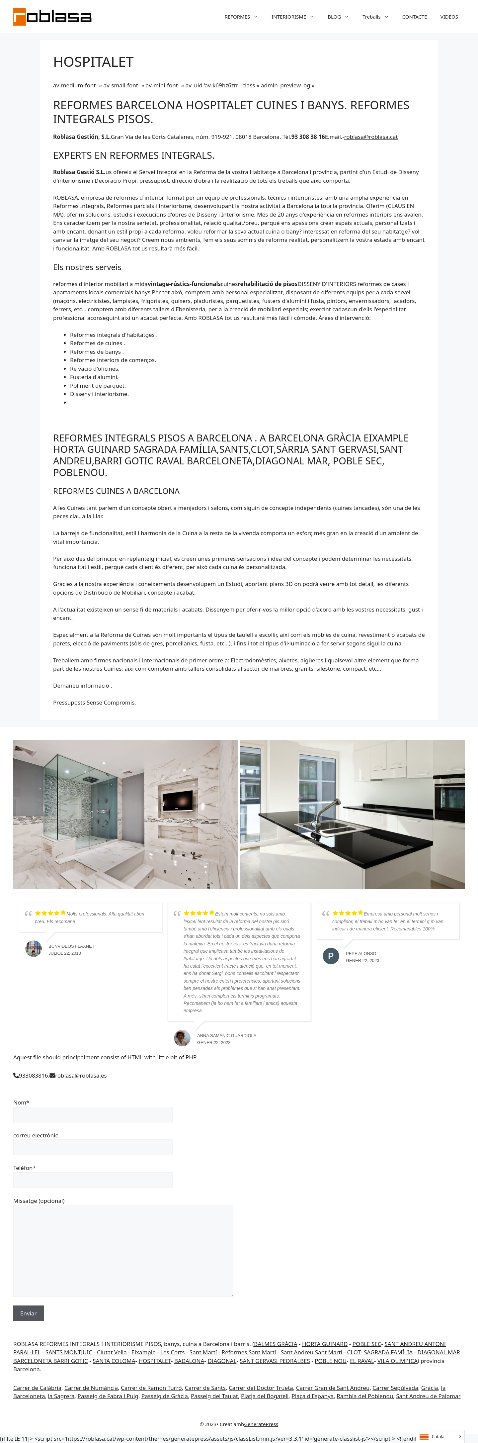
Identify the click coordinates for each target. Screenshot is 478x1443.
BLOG (342, 16)
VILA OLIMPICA (397, 1361)
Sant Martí (203, 1352)
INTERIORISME (296, 16)
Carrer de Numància (91, 1388)
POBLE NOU (331, 1361)
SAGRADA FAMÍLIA (388, 1352)
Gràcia (429, 1388)
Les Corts (172, 1352)
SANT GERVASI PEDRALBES (275, 1361)
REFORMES (245, 16)
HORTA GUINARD (325, 1344)
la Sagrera (61, 1396)
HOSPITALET (155, 1361)
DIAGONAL (221, 1361)
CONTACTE (414, 16)
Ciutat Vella (112, 1352)
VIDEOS (449, 16)
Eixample (143, 1352)
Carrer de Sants (205, 1388)
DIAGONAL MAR (439, 1352)
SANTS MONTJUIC (68, 1352)
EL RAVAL (362, 1361)
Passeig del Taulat (214, 1396)
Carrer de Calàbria (37, 1388)
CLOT (353, 1352)
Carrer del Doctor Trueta (261, 1388)
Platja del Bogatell (264, 1396)
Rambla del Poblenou (365, 1396)
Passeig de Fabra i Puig (108, 1396)
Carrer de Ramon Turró (151, 1388)
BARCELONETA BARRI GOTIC (50, 1361)
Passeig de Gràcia (164, 1396)
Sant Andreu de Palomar (428, 1396)
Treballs (379, 16)
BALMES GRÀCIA (275, 1344)
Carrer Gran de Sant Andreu (333, 1388)
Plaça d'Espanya (312, 1396)
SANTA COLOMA (114, 1361)
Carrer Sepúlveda (395, 1388)
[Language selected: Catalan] (440, 1436)
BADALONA (189, 1361)
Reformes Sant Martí (249, 1352)
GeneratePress (261, 1424)
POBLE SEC (367, 1344)
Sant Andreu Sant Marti (311, 1352)
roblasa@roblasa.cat (371, 137)
